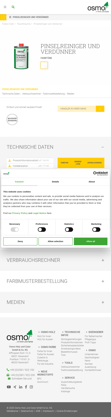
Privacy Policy (20, 213)
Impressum (48, 411)
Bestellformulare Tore (69, 353)
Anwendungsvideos (71, 348)
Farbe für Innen (44, 351)
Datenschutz (27, 411)
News (87, 360)
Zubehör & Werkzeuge (42, 359)
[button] (59, 17)
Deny (20, 241)
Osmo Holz (47, 332)
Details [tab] (55, 181)
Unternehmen (91, 354)
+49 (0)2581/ (20, 369)
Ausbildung (90, 367)
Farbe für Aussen (45, 354)
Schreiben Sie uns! (20, 378)
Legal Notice (39, 213)
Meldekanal (12, 411)
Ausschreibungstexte (71, 382)
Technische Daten (11, 93)
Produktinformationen (72, 342)
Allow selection (55, 241)
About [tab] (92, 181)
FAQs (63, 385)
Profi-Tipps (90, 342)
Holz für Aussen (45, 339)
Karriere (88, 364)
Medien (70, 93)
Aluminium (42, 382)
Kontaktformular (93, 370)
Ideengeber (95, 332)
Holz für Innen (44, 336)
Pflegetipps (90, 339)
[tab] (55, 147)
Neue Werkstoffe (45, 373)
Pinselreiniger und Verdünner (48, 24)
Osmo (92, 350)
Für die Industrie (45, 364)
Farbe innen (8, 24)
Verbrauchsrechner (31, 93)
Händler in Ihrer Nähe (73, 108)
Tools (68, 362)
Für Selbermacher (93, 336)
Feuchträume (23, 24)
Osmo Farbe (48, 346)
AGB (38, 411)
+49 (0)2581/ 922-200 (20, 375)
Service (69, 377)
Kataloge (65, 391)
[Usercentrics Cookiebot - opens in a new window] (95, 173)
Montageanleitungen (71, 339)
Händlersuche (68, 388)
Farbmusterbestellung (53, 93)
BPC (39, 378)
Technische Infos (70, 334)
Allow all (90, 241)
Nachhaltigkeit (92, 357)
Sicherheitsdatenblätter (72, 345)
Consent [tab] (19, 181)
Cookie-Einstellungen (66, 411)
